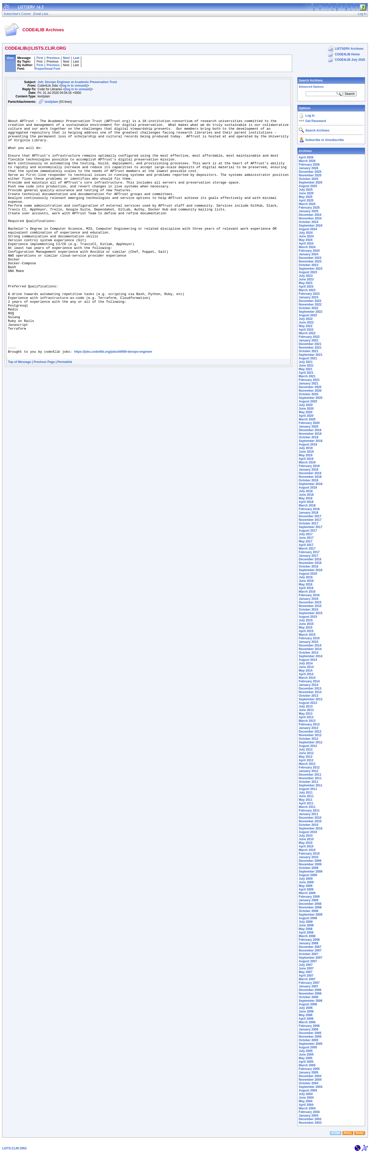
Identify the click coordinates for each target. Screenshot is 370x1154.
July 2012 (306, 749)
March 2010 (307, 850)
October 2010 (308, 825)
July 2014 (306, 663)
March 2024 (307, 247)
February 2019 (309, 466)
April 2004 (306, 1105)
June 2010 (306, 839)
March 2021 (307, 376)
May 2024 (305, 240)
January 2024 (308, 254)
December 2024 (310, 215)
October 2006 (308, 997)
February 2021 (309, 380)
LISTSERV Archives (349, 48)
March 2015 (307, 634)
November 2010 (310, 821)
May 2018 (305, 498)
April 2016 (306, 588)
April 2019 (306, 459)
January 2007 (308, 986)
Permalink (64, 412)
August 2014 (308, 660)
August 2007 (308, 961)
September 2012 (310, 742)
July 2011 (306, 792)
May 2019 (305, 455)
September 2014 (310, 656)
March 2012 (307, 764)
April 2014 (306, 674)
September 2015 (310, 613)
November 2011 (310, 778)
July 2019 (306, 448)
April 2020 (306, 416)
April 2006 (306, 1018)
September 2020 (310, 398)
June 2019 (306, 451)
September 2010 (310, 828)
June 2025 (306, 193)
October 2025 (308, 179)
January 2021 (308, 383)
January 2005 (308, 1072)
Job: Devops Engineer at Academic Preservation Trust (77, 82)
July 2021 (306, 362)
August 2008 (308, 918)
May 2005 (305, 1058)
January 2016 (308, 599)
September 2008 (310, 914)
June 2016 (306, 581)
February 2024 (309, 250)
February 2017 (309, 552)
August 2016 (308, 573)
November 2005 (310, 1036)
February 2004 (309, 1112)
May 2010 (305, 843)
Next (66, 58)
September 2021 (310, 355)
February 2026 (309, 164)
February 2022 (309, 337)
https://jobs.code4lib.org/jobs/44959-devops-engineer (113, 401)
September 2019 (310, 441)
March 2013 (307, 721)
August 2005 (308, 1047)
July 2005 (306, 1051)
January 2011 (308, 814)
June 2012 (306, 753)
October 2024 (308, 222)
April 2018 (306, 502)
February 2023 (309, 294)
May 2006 (305, 1015)
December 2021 (310, 344)
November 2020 (310, 390)
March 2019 (307, 462)
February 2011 (309, 810)
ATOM (335, 1133)
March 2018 (307, 505)
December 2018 (310, 473)
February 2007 (309, 983)
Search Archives (311, 80)
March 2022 (307, 333)
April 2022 (306, 329)
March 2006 (307, 1022)
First (39, 58)
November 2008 (310, 907)
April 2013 (306, 717)
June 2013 (306, 710)
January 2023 (308, 297)
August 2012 (308, 746)
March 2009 (307, 893)
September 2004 (310, 1087)
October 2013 (308, 695)
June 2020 (306, 408)
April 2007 (306, 975)
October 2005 (308, 1040)
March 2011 (307, 807)
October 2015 (308, 609)
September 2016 (310, 570)
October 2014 (308, 652)
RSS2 (360, 1133)
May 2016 (305, 584)
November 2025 (310, 175)
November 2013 (310, 692)
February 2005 (309, 1069)
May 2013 (305, 713)
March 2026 (307, 161)
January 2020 (308, 426)
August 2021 (308, 358)
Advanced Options (311, 86)
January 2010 (308, 857)
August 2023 (308, 272)
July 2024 (306, 233)
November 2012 (310, 735)
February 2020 (309, 423)
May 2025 (305, 197)
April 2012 (306, 760)
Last (76, 58)
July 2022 (306, 319)
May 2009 (305, 886)
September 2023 (310, 268)
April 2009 (306, 889)
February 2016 (309, 595)
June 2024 (306, 236)
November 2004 (310, 1079)
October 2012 (308, 739)
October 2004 (308, 1083)
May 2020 (305, 412)
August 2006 (308, 1004)
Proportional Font (47, 68)
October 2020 (308, 394)
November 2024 (310, 218)
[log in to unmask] (74, 85)
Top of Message (19, 412)
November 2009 (310, 864)
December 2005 (310, 1033)
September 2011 (310, 785)
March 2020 (307, 419)
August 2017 (308, 530)
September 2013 (310, 699)
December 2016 (310, 559)
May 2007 (305, 972)
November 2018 (310, 477)
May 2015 (305, 627)
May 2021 (305, 369)
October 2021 (308, 351)
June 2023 (306, 279)
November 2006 (310, 993)
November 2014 (310, 649)
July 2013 (306, 706)
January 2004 (308, 1115)
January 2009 (308, 900)
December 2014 (310, 645)
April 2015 (306, 631)
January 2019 (308, 469)
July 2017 (306, 534)
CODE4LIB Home (347, 54)
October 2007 (308, 954)
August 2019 (308, 444)
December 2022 (310, 301)
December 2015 (310, 602)
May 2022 (305, 326)
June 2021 (306, 365)
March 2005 (307, 1065)
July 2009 (306, 878)
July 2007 (306, 965)
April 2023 (306, 286)
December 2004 (310, 1076)
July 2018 (306, 491)
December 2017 (310, 516)
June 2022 (306, 322)
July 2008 (306, 922)
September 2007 (310, 957)
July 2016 (306, 577)
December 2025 (310, 172)
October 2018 (308, 480)
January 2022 (308, 340)
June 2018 (306, 495)
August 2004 (308, 1090)
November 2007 (310, 950)
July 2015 (306, 620)
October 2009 (308, 868)
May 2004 (305, 1101)
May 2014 (305, 670)
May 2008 (305, 929)
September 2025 (310, 182)
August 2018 (308, 487)
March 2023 (307, 290)
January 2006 (308, 1029)
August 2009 (308, 875)
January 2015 (308, 642)
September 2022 (310, 311)
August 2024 (308, 229)
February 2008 (309, 940)
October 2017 (308, 523)
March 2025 (307, 204)
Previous (53, 58)
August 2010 (308, 832)
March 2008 (307, 936)
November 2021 (310, 347)
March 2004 (307, 1108)
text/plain (51, 102)
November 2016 (310, 563)
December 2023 (310, 258)
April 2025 (306, 200)
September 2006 (310, 1001)
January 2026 (308, 168)
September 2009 (310, 871)
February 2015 (309, 638)
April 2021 (306, 372)
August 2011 (308, 789)
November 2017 (310, 520)
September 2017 (310, 527)
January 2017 (308, 556)
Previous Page (44, 412)
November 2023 (310, 261)
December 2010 (310, 817)
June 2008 (306, 925)
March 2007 (307, 979)
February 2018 (309, 509)
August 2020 (308, 401)
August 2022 (308, 315)
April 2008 (306, 932)
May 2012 (305, 756)
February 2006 (309, 1026)
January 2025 (308, 211)
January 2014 (308, 685)
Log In (310, 115)
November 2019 (310, 434)
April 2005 (306, 1062)
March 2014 (307, 678)
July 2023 (306, 276)
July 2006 (306, 1008)
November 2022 (310, 304)
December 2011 (310, 774)
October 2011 (308, 782)
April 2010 (306, 846)
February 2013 (309, 724)
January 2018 (308, 512)
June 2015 (306, 624)
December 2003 (310, 1119)
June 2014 (306, 667)
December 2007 (310, 947)
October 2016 (308, 566)
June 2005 (306, 1054)
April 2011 (306, 803)
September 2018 (310, 484)
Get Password (316, 121)
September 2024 (310, 225)
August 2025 (308, 186)
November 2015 (310, 606)
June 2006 (306, 1011)
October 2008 (308, 911)
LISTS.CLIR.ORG (14, 1148)
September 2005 (310, 1044)
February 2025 (309, 207)
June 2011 (306, 796)
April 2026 (306, 157)
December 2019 (310, 430)
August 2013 (308, 703)
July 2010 (306, 835)
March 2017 (307, 548)
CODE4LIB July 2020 (350, 60)
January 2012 (308, 771)
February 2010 (309, 853)
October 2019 (308, 437)
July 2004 (306, 1094)
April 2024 (306, 243)
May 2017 (305, 541)
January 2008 (308, 943)
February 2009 (309, 896)
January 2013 (308, 728)
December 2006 (310, 990)
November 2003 (310, 1123)
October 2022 (308, 308)
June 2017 (306, 538)
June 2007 (306, 968)
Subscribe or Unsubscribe (325, 140)
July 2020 (306, 405)
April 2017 (306, 545)
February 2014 (309, 681)
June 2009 (306, 882)
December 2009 (310, 861)
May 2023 (305, 283)
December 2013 (310, 688)
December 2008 (310, 904)
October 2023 (308, 265)
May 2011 (305, 800)
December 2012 (310, 731)
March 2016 (307, 591)
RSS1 (348, 1133)
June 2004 (306, 1097)
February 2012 (309, 767)
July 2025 (306, 189)
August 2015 (308, 617)
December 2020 (310, 387)
